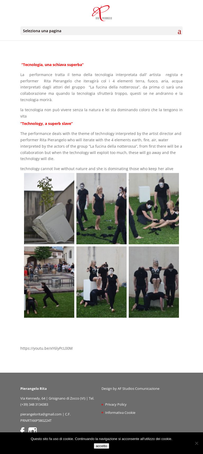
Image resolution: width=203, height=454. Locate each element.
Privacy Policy (116, 404)
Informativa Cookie (120, 412)
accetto (101, 446)
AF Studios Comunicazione (138, 388)
